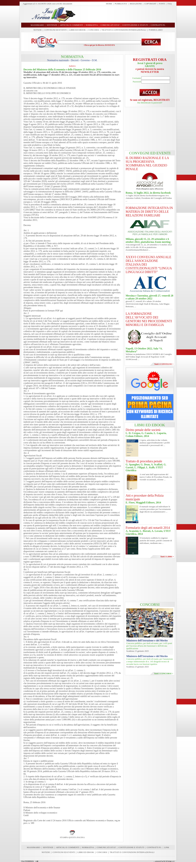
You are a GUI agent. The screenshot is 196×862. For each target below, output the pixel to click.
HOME (109, 3)
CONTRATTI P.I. (154, 847)
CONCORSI (93, 30)
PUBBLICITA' (121, 3)
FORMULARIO (156, 30)
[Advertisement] (126, 14)
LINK (166, 847)
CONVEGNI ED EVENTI (55, 30)
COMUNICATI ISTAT (106, 847)
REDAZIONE (136, 3)
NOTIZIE (37, 30)
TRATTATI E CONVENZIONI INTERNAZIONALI (123, 30)
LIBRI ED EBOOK (77, 30)
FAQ (170, 3)
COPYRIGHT (150, 3)
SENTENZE (48, 847)
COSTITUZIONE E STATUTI (131, 847)
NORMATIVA (88, 847)
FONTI (162, 3)
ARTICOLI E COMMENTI (67, 847)
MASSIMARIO (33, 847)
